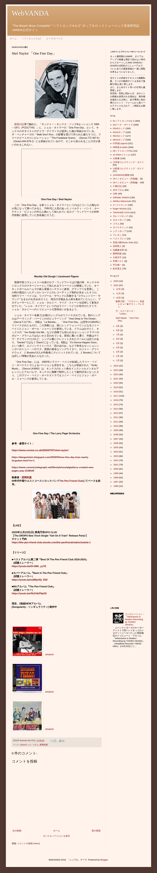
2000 (116, 469)
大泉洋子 (117, 257)
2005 (116, 447)
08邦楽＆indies (120, 147)
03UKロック (25, 745)
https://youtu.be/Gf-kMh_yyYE (29, 566)
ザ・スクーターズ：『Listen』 (125, 312)
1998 (116, 477)
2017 (116, 396)
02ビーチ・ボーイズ (123, 124)
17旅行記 (117, 186)
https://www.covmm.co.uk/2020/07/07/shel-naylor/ (40, 450)
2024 (116, 365)
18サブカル (118, 190)
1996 (116, 486)
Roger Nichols (120, 208)
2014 (116, 408)
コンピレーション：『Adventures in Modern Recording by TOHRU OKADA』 (135, 619)
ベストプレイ (119, 238)
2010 (116, 426)
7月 (118, 334)
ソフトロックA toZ (31, 38)
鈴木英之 (117, 268)
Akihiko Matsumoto (122, 201)
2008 (116, 434)
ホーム (13, 38)
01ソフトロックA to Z (123, 121)
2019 (116, 387)
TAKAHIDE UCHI (121, 212)
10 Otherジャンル (121, 154)
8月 (118, 330)
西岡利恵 (27, 477)
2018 (116, 391)
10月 (118, 297)
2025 (116, 285)
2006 (116, 443)
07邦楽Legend (120, 143)
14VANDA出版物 (121, 175)
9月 (118, 326)
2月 (118, 356)
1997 (116, 482)
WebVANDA (30, 13)
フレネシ (117, 235)
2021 (116, 378)
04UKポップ (119, 132)
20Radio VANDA (121, 197)
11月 (118, 293)
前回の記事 (20, 124)
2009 (116, 430)
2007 (116, 439)
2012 (116, 417)
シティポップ (119, 231)
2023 (116, 370)
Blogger (104, 859)
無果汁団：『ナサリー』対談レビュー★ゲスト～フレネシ (130, 304)
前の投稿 (96, 830)
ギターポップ (119, 220)
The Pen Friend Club (71, 480)
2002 (116, 460)
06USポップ (119, 139)
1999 (116, 473)
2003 (116, 456)
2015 (116, 404)
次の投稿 (16, 830)
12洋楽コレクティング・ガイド (128, 162)
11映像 (116, 158)
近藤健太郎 (118, 250)
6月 (118, 339)
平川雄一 (117, 265)
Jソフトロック (120, 205)
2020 (116, 383)
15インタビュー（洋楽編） (126, 178)
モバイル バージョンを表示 (56, 836)
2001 (116, 464)
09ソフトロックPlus (123, 151)
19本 (115, 193)
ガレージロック (120, 216)
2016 (116, 400)
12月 (118, 289)
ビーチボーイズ (54, 38)
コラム (35, 745)
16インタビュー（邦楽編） (126, 182)
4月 (118, 347)
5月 (118, 343)
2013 (116, 413)
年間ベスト (118, 261)
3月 (118, 351)
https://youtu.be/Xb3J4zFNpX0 (29, 593)
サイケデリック (120, 227)
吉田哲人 (117, 246)
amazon (49, 654)
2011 (116, 421)
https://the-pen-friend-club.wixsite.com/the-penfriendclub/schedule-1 (51, 542)
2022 (116, 374)
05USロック (119, 136)
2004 (116, 451)
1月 (118, 360)
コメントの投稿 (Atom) (28, 843)
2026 (116, 281)
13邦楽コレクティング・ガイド (128, 168)
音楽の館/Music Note (123, 242)
